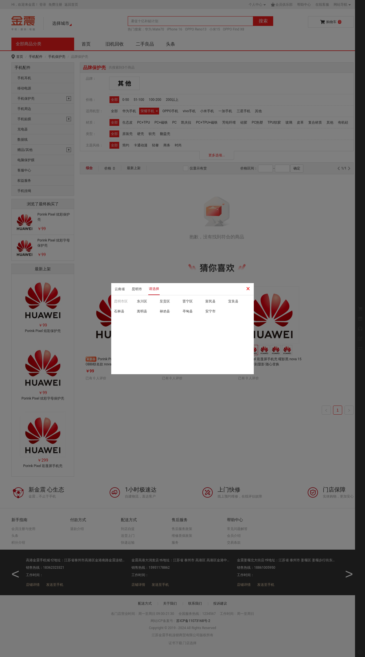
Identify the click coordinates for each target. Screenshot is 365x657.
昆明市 (137, 289)
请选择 (154, 289)
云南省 (120, 289)
